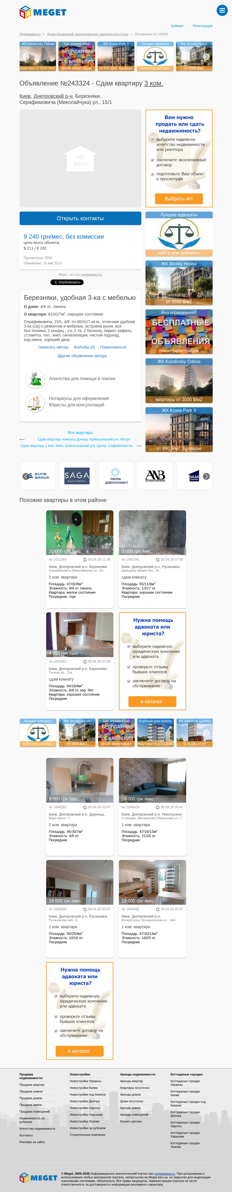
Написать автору (53, 347)
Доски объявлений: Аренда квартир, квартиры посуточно (87, 34)
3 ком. (153, 83)
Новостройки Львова (84, 1121)
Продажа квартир (32, 1084)
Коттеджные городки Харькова (185, 1134)
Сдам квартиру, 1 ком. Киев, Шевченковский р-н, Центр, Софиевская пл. (76, 446)
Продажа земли (31, 1104)
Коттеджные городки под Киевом (188, 1103)
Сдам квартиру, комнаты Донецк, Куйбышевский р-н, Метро (84, 439)
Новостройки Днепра (85, 1101)
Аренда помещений (134, 1114)
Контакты (26, 1135)
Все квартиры (80, 432)
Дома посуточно (131, 1101)
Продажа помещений (35, 1111)
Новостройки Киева (84, 1087)
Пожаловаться (113, 347)
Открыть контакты (80, 218)
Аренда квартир (131, 1081)
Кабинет (177, 26)
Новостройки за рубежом (88, 1128)
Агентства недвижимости (37, 1128)
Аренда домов (130, 1094)
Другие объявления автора (82, 356)
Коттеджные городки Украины (185, 1082)
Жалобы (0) (84, 347)
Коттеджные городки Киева (185, 1093)
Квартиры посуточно (134, 1087)
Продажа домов (31, 1098)
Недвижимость (30, 34)
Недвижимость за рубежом (32, 1120)
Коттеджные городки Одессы (185, 1124)
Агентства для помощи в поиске (82, 378)
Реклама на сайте (32, 1142)
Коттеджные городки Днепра (185, 1113)
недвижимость (91, 274)
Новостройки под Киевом (88, 1094)
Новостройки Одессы (85, 1108)
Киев (25, 96)
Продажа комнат (31, 1091)
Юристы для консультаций (76, 404)
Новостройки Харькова (86, 1114)
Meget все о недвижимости (39, 1177)
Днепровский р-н (53, 96)
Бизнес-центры (131, 1121)
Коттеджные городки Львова (185, 1144)
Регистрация (202, 26)
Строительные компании (87, 1134)
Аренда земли (130, 1108)
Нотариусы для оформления (79, 398)
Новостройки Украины (86, 1081)
